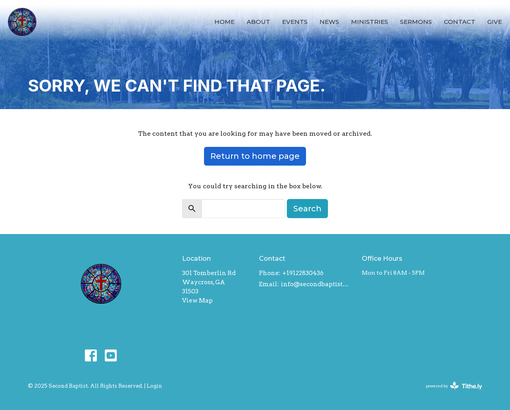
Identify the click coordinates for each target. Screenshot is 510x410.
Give (494, 21)
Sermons (416, 21)
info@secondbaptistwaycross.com (317, 284)
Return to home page (255, 156)
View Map (197, 300)
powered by (454, 386)
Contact (459, 21)
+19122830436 (303, 273)
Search (307, 208)
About (258, 21)
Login (154, 386)
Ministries (369, 21)
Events (295, 21)
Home (224, 21)
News (329, 21)
